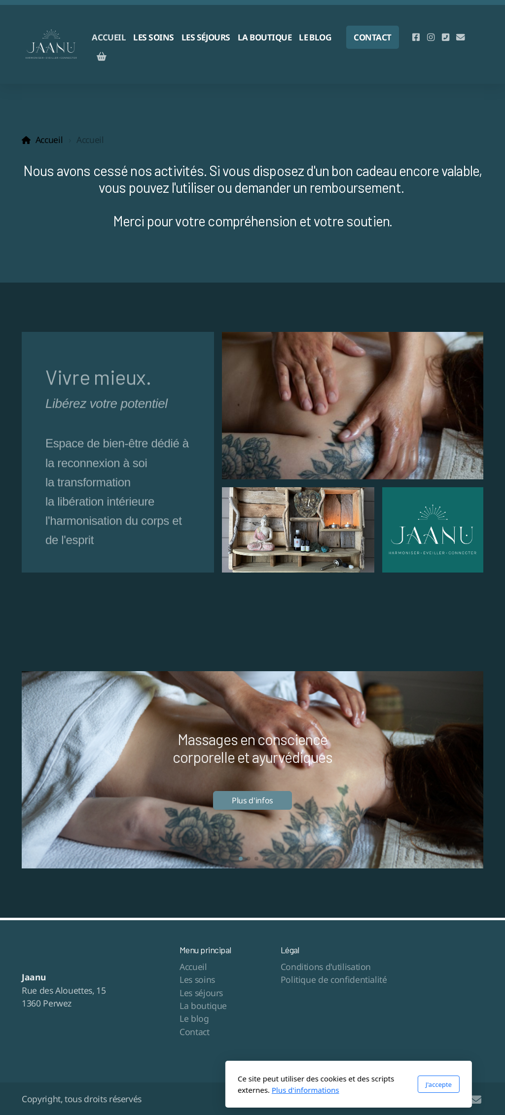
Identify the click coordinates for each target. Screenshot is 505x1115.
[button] (241, 859)
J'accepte (342, 1084)
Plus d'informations (209, 1090)
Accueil (49, 139)
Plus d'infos (252, 800)
